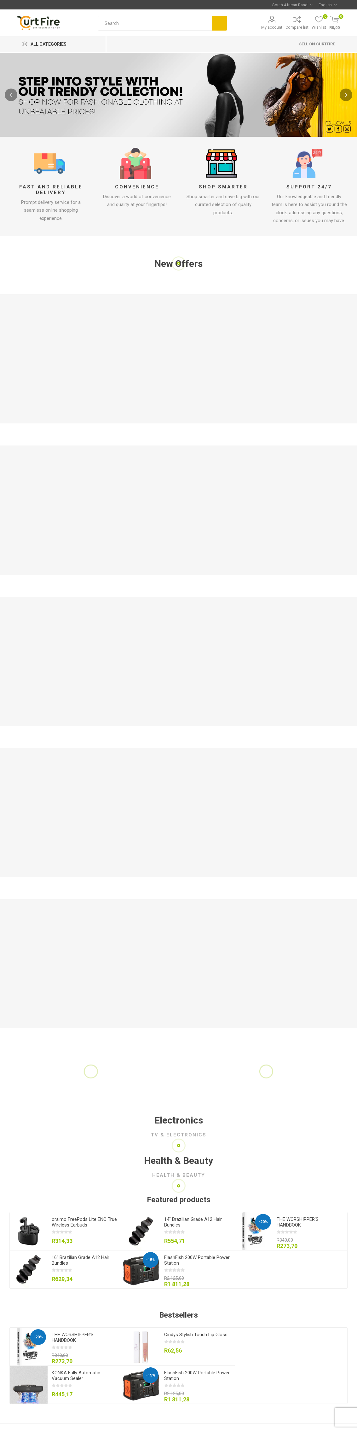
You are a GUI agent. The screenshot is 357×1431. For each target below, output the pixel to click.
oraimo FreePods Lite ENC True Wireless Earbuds (84, 1222)
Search (219, 23)
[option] (178, 95)
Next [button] (346, 95)
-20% (263, 1221)
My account (271, 27)
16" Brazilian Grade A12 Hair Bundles (80, 1260)
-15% (150, 1259)
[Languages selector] (328, 4)
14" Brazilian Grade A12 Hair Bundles (193, 1222)
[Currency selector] (292, 4)
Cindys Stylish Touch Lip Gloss (195, 1334)
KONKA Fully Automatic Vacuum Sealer (76, 1375)
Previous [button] (11, 95)
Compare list (296, 27)
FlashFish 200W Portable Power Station (197, 1260)
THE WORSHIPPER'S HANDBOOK (298, 1222)
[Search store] (155, 23)
